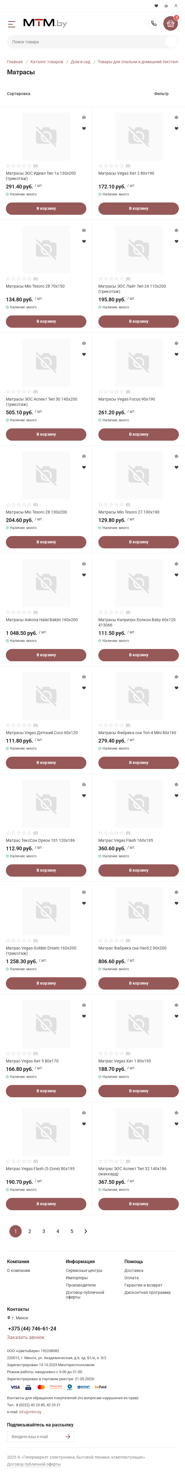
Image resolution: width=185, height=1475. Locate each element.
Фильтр (161, 93)
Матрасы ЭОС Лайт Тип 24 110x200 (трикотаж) (132, 289)
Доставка (133, 1270)
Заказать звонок (25, 1337)
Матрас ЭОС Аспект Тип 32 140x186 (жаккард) (132, 1171)
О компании (18, 1270)
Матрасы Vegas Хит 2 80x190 (126, 173)
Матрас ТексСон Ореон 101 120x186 (40, 840)
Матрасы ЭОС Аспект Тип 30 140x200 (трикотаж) (41, 402)
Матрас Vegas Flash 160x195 (125, 840)
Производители (81, 1285)
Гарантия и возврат (143, 1285)
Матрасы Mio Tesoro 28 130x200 (36, 512)
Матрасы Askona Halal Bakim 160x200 (42, 619)
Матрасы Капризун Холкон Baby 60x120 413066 (137, 622)
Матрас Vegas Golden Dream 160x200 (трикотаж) (41, 951)
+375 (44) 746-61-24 (154, 23)
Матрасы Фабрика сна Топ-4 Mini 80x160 (137, 732)
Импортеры (77, 1277)
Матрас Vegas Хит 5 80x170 (32, 1061)
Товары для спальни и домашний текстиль (139, 61)
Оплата (131, 1277)
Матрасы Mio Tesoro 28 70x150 (35, 286)
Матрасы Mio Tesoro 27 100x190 (129, 512)
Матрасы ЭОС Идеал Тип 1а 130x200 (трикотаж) (41, 176)
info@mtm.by (30, 1412)
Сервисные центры (84, 1270)
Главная (15, 61)
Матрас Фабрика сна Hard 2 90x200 (132, 948)
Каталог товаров (46, 61)
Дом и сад (80, 61)
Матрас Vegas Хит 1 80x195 (124, 1061)
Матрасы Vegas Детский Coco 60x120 (42, 732)
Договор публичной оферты (34, 1464)
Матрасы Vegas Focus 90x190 (126, 399)
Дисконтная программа (147, 1292)
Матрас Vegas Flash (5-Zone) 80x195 (40, 1168)
